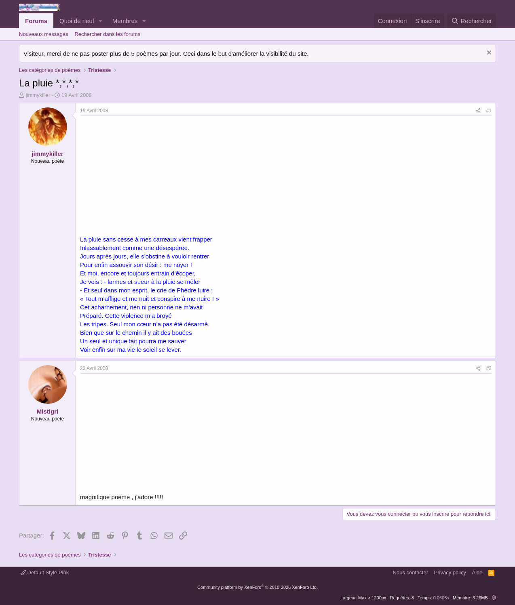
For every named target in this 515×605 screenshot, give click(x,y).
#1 (489, 110)
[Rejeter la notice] (488, 53)
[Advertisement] (148, 176)
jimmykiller (38, 95)
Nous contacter (410, 572)
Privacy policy (450, 572)
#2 (489, 368)
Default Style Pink (45, 572)
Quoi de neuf (76, 20)
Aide (477, 572)
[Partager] (478, 111)
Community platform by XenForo (257, 587)
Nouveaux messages (43, 34)
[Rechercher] (471, 20)
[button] (100, 20)
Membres (125, 20)
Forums (36, 20)
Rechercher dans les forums (107, 34)
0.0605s (441, 597)
